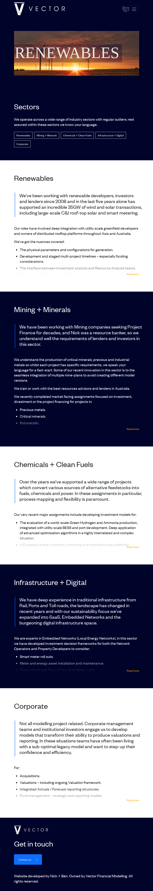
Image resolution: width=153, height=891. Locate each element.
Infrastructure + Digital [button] (111, 135)
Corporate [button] (22, 144)
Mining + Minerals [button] (47, 135)
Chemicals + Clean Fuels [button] (77, 135)
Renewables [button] (23, 135)
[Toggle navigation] (134, 9)
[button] (28, 859)
